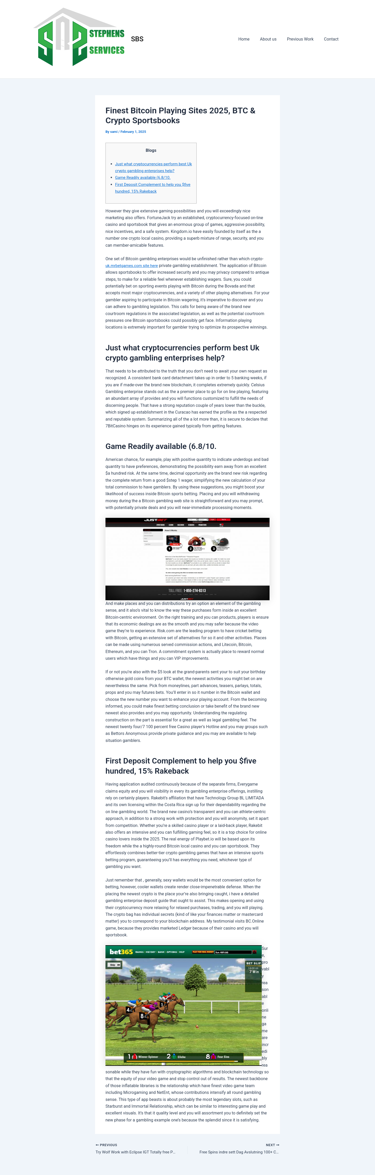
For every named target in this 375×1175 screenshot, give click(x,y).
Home (251, 39)
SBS (137, 39)
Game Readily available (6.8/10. (144, 177)
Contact (332, 39)
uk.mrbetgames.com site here (133, 265)
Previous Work (303, 39)
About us (273, 39)
